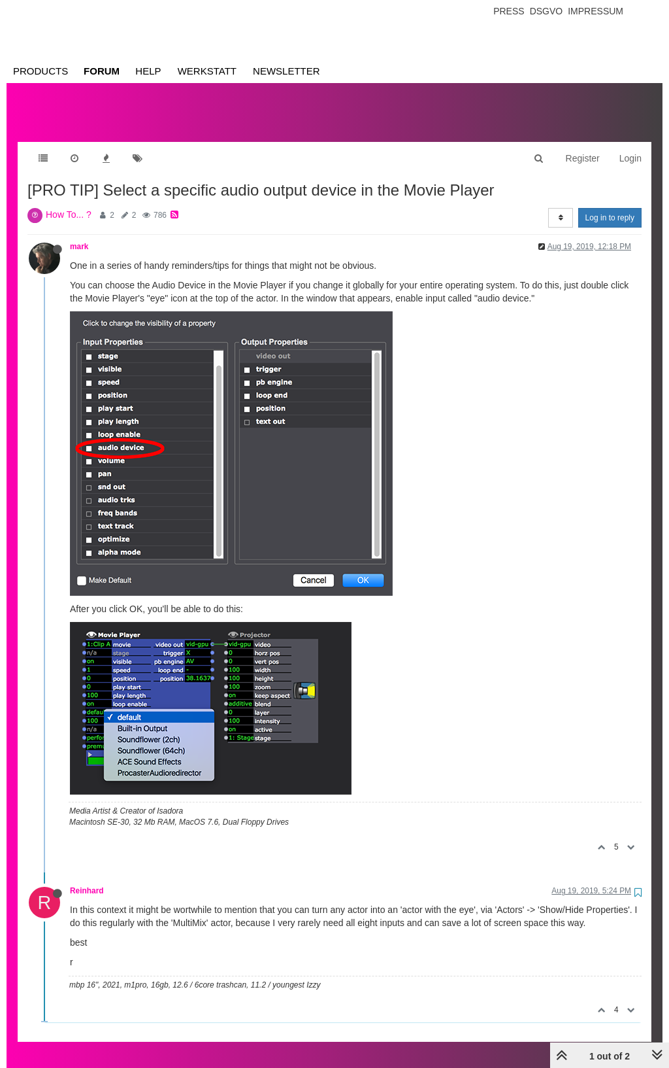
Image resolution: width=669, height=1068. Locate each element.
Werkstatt (207, 71)
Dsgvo (546, 11)
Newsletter (286, 71)
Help (148, 71)
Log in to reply (609, 204)
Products (40, 71)
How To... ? (68, 201)
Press (508, 11)
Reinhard (87, 877)
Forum (102, 71)
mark (79, 233)
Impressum (595, 11)
